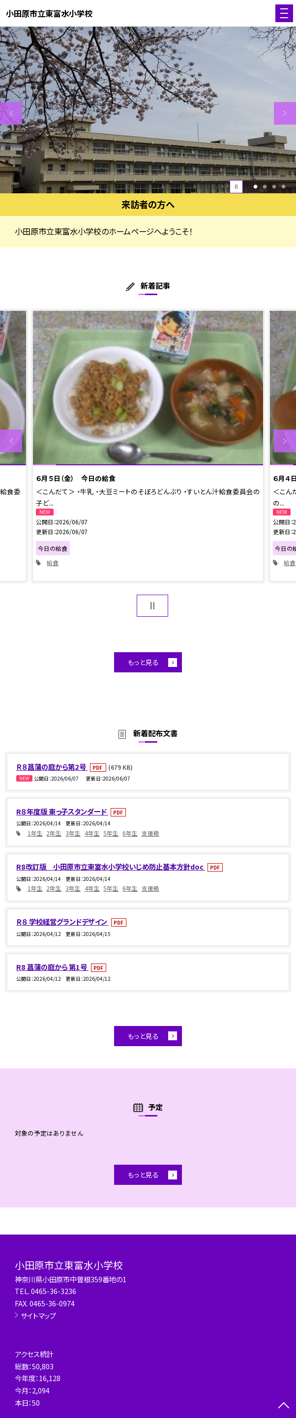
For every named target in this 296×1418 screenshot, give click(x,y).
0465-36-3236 (53, 1291)
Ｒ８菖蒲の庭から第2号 (52, 766)
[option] (148, 110)
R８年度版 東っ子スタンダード (62, 811)
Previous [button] (11, 113)
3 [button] (274, 186)
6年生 (130, 833)
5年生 (110, 833)
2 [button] (264, 186)
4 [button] (283, 186)
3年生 (73, 833)
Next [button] (285, 113)
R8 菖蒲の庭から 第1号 (52, 967)
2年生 (53, 833)
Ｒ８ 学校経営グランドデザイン (62, 921)
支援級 (150, 833)
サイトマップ (38, 1315)
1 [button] (255, 186)
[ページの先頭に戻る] (283, 1406)
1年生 (35, 833)
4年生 (92, 833)
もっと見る (143, 662)
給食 (53, 562)
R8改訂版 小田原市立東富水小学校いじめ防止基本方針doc (110, 866)
